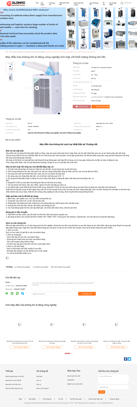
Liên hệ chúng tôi (93, 3)
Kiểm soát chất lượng (78, 4)
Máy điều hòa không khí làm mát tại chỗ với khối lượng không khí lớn (20, 342)
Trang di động (114, 399)
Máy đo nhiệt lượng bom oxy (14, 388)
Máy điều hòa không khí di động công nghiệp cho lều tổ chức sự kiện (84, 342)
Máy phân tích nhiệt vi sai (13, 384)
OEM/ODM (70, 380)
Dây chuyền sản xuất (73, 376)
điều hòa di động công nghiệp (60, 267)
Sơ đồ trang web (76, 399)
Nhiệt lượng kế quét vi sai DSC (14, 376)
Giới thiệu (39, 376)
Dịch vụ (38, 384)
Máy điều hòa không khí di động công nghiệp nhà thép (52, 342)
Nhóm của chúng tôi (42, 388)
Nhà (37, 3)
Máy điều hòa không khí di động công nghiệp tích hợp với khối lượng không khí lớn (70, 52)
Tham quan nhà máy (64, 3)
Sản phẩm (42, 4)
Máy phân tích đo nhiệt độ (13, 380)
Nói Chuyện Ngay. (112, 3)
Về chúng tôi (52, 3)
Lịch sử (38, 380)
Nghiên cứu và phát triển (74, 384)
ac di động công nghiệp (22, 267)
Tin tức (104, 3)
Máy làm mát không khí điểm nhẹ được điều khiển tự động (116, 342)
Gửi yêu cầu (87, 294)
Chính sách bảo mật (95, 399)
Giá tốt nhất (82, 107)
